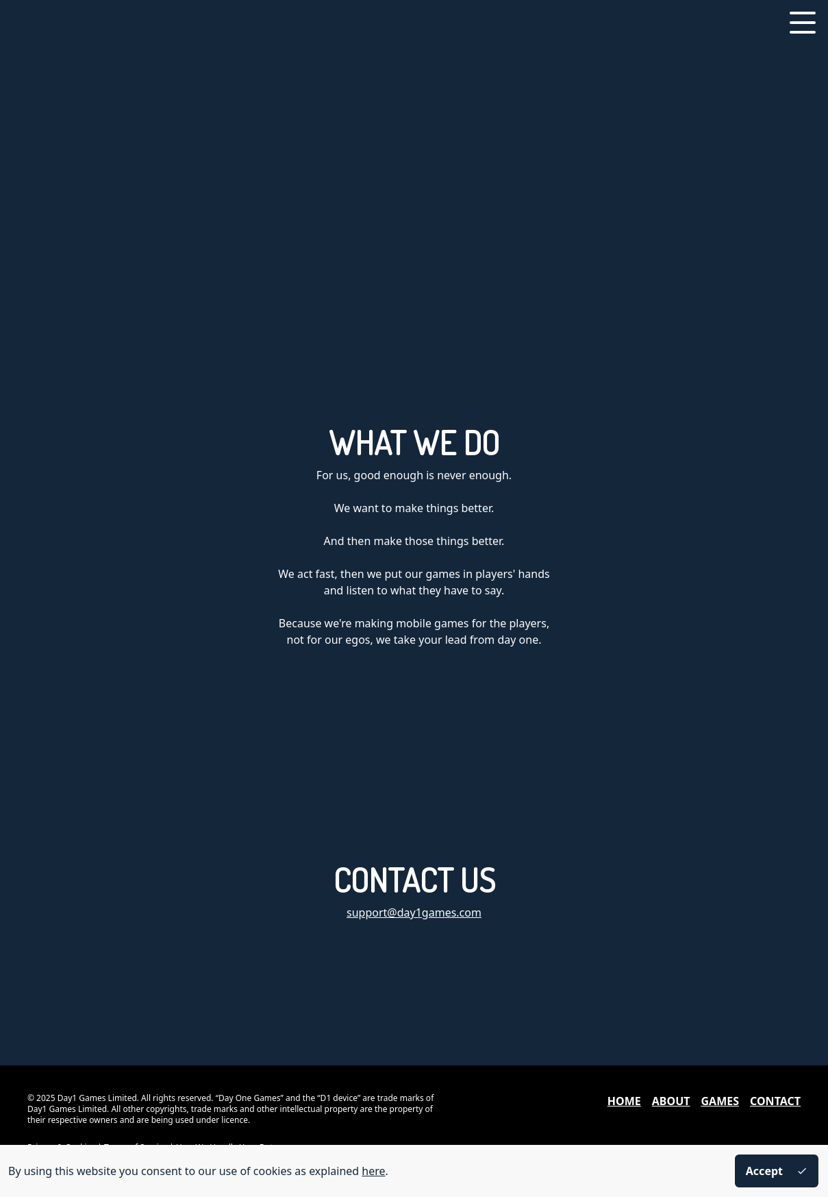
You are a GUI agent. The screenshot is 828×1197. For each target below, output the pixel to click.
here (373, 1170)
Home (624, 1101)
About (671, 1101)
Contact (775, 1101)
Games (720, 1101)
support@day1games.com (414, 912)
